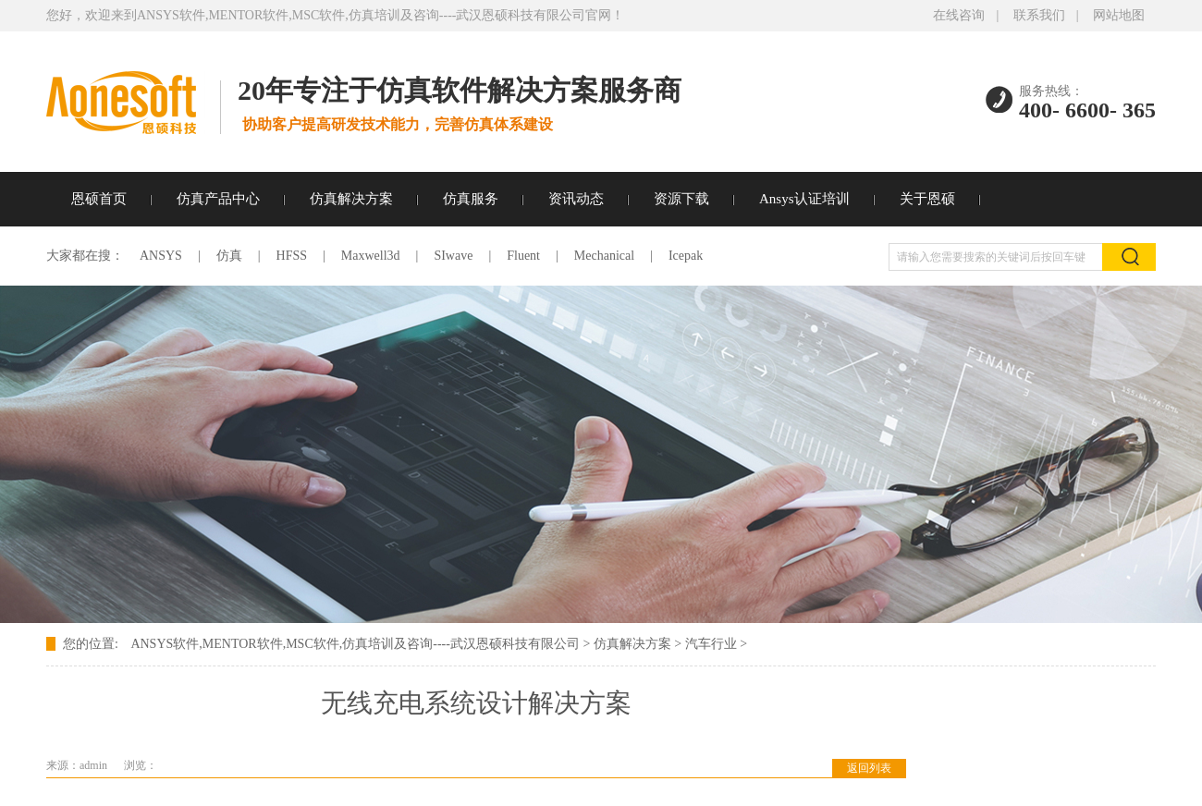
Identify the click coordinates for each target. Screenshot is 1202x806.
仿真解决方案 (351, 198)
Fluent (523, 256)
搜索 (1129, 257)
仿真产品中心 (218, 198)
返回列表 (869, 768)
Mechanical (604, 256)
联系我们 (1039, 15)
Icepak (685, 256)
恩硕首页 (99, 198)
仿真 (229, 256)
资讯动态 (576, 198)
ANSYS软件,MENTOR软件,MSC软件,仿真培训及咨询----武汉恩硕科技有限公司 (354, 644)
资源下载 (681, 198)
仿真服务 (470, 198)
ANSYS (161, 256)
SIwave (453, 256)
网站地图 (1119, 15)
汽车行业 (711, 644)
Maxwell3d (370, 256)
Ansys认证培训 (804, 198)
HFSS (291, 256)
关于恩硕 (927, 198)
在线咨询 (959, 15)
